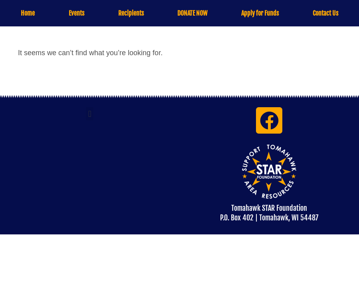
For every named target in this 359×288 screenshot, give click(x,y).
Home (28, 13)
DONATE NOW (192, 13)
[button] (89, 113)
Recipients (131, 13)
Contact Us (325, 13)
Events (76, 13)
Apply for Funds (260, 13)
